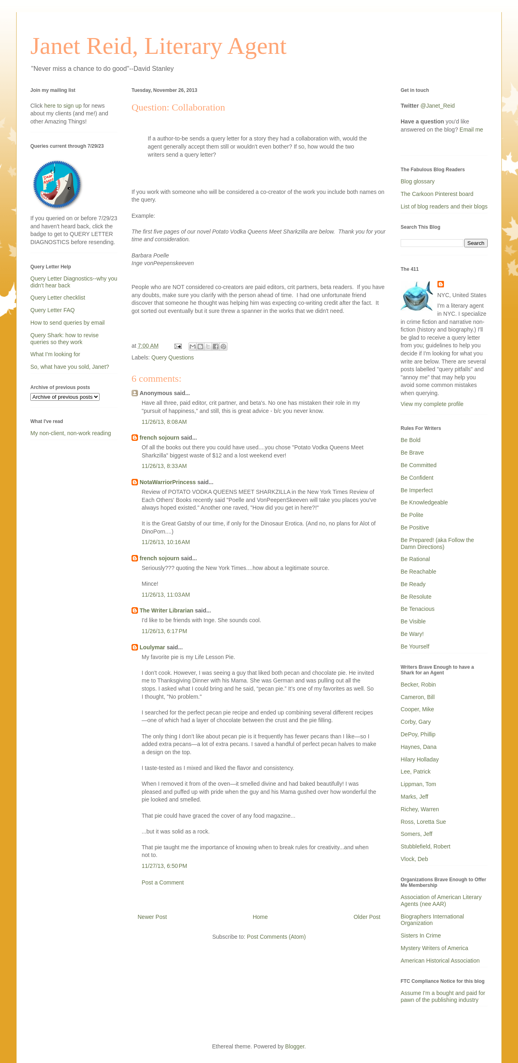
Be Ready (413, 584)
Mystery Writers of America (434, 948)
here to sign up (63, 105)
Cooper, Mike (417, 709)
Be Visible (413, 621)
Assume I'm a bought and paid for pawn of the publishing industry (443, 996)
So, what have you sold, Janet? (69, 367)
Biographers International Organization (432, 920)
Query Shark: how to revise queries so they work (64, 338)
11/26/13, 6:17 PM (164, 631)
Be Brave (412, 452)
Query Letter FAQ (52, 310)
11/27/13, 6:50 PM (164, 866)
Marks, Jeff (414, 796)
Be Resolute (416, 596)
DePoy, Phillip (418, 734)
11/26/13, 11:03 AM (166, 594)
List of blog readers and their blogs (444, 206)
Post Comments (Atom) (276, 936)
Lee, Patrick (416, 771)
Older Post (367, 917)
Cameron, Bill (418, 697)
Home (260, 917)
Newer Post (152, 917)
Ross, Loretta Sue (423, 822)
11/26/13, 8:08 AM (164, 422)
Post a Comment (163, 882)
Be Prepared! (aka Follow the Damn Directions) (437, 543)
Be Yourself (415, 646)
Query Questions (172, 357)
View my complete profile (432, 404)
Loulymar (152, 647)
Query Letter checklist (57, 297)
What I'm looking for (55, 354)
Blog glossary (418, 181)
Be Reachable (418, 571)
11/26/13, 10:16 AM (166, 542)
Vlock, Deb (414, 859)
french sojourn (159, 437)
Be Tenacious (418, 609)
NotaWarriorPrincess (168, 482)
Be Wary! (412, 634)
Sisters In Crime (421, 935)
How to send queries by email (67, 322)
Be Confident (417, 477)
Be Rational (415, 559)
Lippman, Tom (418, 784)
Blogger (294, 1046)
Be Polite (412, 515)
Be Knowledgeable (424, 502)
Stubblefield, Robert (425, 846)
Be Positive (415, 527)
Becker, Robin (418, 684)
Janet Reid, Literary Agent (158, 45)
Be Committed (419, 465)
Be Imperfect (417, 490)
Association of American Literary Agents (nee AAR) (441, 900)
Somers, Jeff (416, 834)
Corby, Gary (416, 722)
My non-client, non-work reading (70, 433)
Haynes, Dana (419, 747)
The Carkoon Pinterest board (437, 194)
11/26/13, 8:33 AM (164, 466)
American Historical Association (440, 960)
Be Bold (410, 440)
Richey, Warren (420, 809)
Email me (471, 129)
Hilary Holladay (420, 759)
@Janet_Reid (437, 105)
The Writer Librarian (166, 610)
